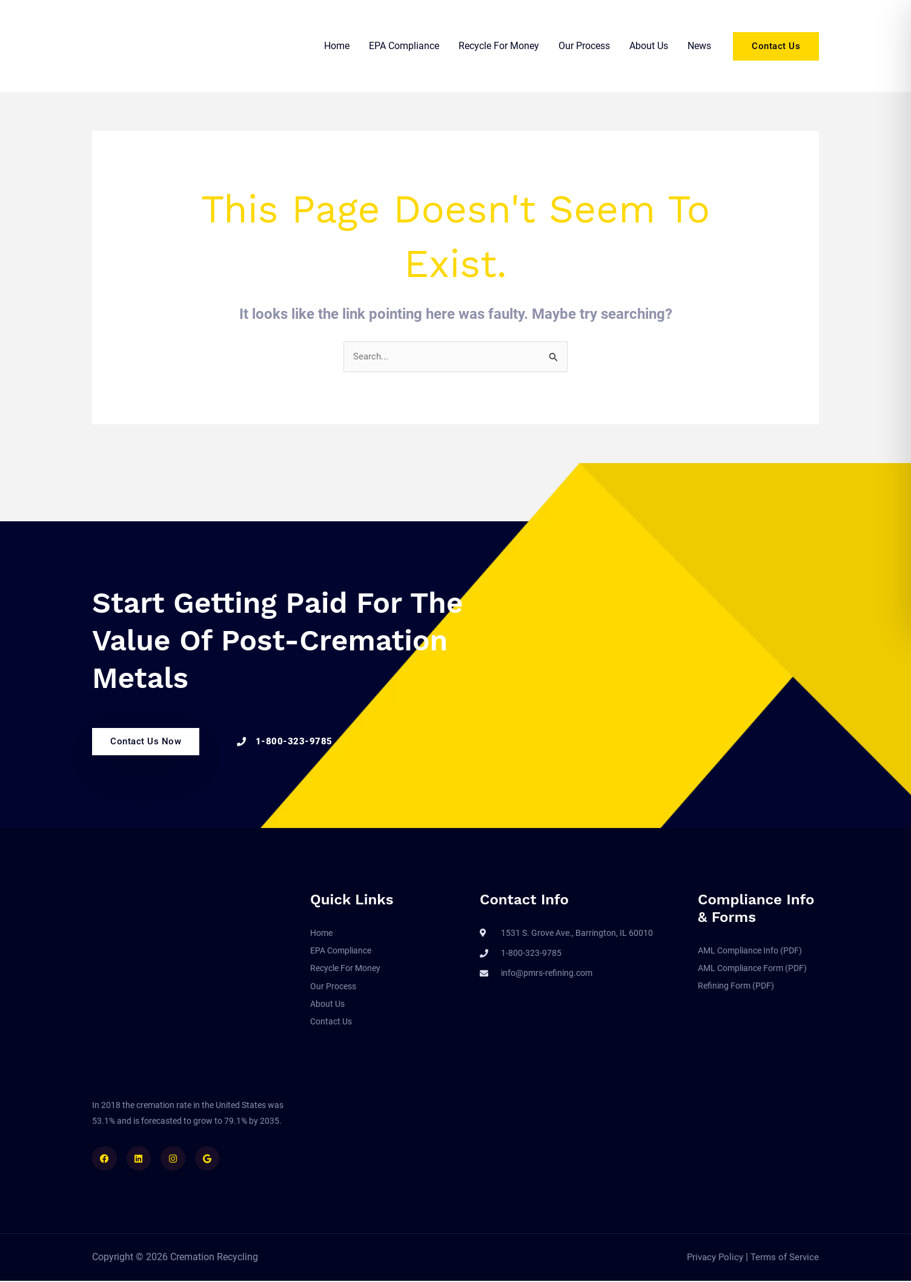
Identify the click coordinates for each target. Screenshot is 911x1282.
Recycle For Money (499, 46)
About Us (648, 46)
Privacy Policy (711, 1258)
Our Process (584, 46)
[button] (776, 46)
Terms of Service (783, 1258)
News (699, 46)
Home (336, 46)
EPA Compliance (404, 46)
